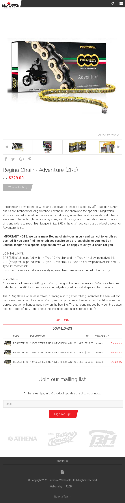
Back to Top (62, 496)
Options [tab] (62, 320)
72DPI (69, 486)
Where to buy (17, 187)
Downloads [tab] (62, 328)
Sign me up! (62, 414)
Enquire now (117, 343)
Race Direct (62, 460)
